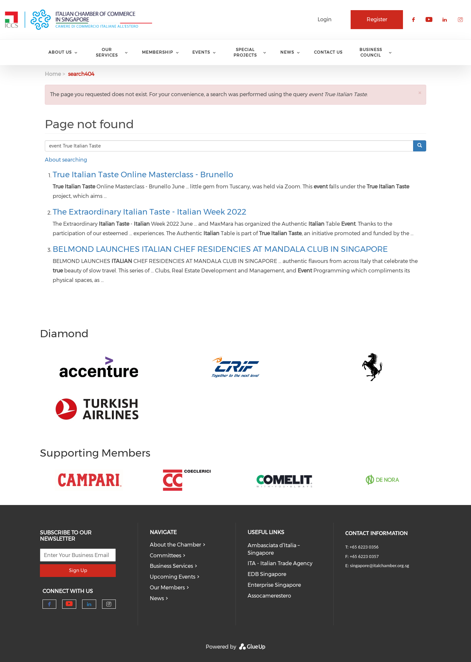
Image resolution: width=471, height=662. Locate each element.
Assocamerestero (269, 596)
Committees (165, 555)
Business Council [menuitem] (370, 52)
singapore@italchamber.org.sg (379, 565)
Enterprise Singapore (274, 585)
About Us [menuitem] (60, 52)
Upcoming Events (172, 577)
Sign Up (78, 570)
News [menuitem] (287, 52)
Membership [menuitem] (157, 52)
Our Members (167, 587)
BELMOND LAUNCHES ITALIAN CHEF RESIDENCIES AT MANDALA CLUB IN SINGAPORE (220, 249)
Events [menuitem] (201, 52)
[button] (419, 92)
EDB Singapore (267, 574)
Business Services (171, 566)
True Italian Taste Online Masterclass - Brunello (143, 174)
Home (53, 74)
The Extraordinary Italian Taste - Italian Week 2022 (149, 212)
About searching (66, 160)
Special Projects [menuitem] (245, 52)
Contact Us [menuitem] (328, 52)
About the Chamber (175, 545)
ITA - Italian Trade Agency (280, 563)
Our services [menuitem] (107, 52)
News (157, 598)
